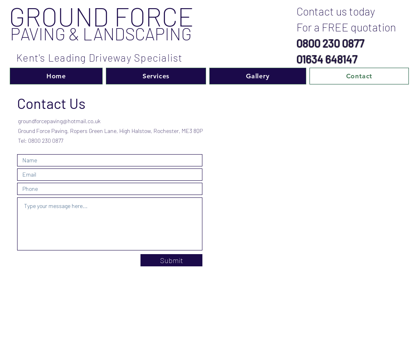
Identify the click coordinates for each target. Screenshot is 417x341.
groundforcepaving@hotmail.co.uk (59, 120)
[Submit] (171, 260)
